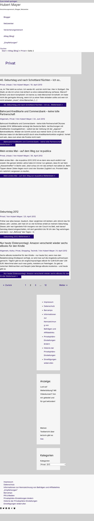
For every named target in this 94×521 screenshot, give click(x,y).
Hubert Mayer (10, 5)
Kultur (12, 251)
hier (41, 439)
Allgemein (4, 119)
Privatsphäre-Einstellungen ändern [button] (50, 340)
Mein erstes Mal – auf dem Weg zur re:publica (25, 151)
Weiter (63, 285)
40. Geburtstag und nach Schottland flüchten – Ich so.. (30, 80)
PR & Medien (9, 495)
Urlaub (9, 85)
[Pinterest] (9, 508)
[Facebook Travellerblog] (14, 508)
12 (46, 285)
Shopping (25, 251)
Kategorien (45, 461)
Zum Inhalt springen (8, 1)
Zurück (7, 285)
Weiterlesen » (33, 105)
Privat (2, 85)
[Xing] (12, 508)
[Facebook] (6, 508)
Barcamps (48, 310)
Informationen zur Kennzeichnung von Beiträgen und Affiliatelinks (32, 487)
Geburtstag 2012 (9, 211)
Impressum (48, 302)
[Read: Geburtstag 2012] (23, 207)
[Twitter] (3, 508)
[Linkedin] (1, 508)
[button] (3, 49)
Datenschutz (49, 306)
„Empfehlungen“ (11, 490)
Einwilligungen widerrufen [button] (15, 504)
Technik (34, 251)
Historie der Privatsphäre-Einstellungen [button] (50, 351)
